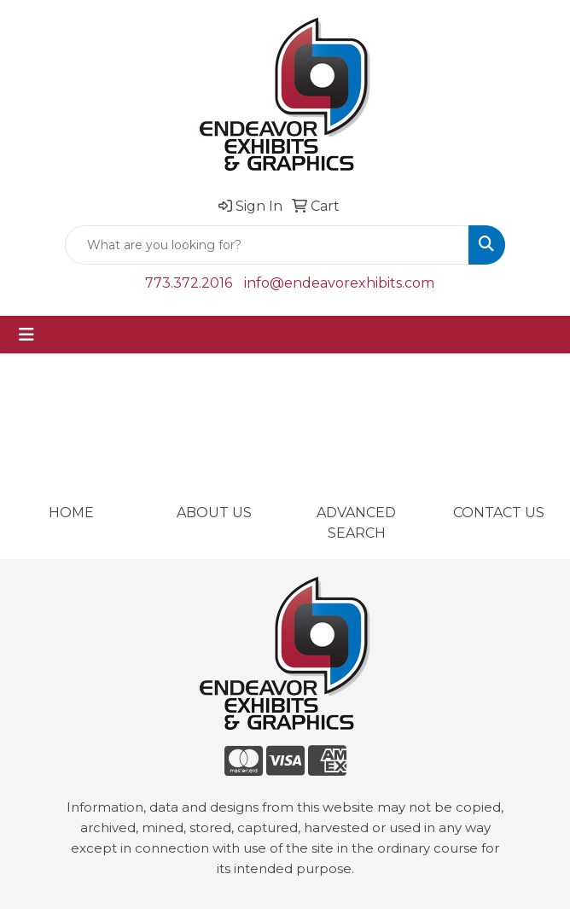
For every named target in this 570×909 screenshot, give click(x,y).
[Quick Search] (267, 245)
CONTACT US (498, 512)
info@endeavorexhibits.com (339, 283)
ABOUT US (214, 512)
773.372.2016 (188, 283)
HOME (71, 512)
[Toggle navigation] (26, 335)
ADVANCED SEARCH (356, 522)
